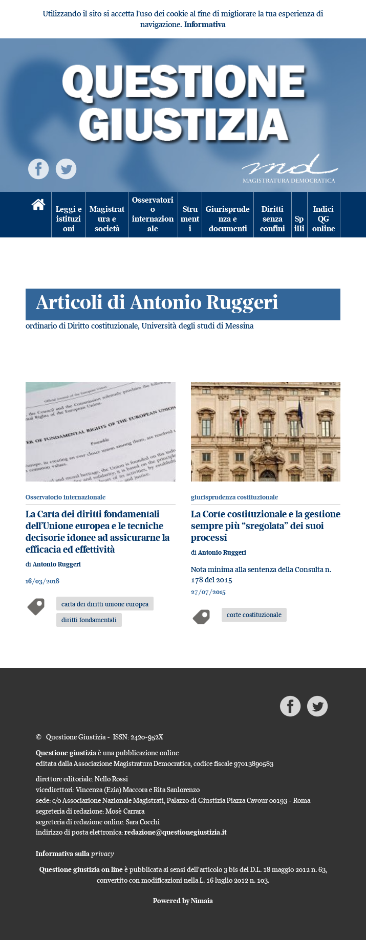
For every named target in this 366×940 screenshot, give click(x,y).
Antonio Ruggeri (57, 564)
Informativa (205, 24)
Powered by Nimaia (183, 900)
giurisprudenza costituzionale (234, 497)
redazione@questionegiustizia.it (175, 832)
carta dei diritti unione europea (104, 604)
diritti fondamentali (89, 620)
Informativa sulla (75, 853)
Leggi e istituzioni (69, 218)
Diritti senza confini (272, 218)
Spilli (299, 223)
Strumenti (190, 218)
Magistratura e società (107, 218)
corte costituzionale (254, 614)
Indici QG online (323, 218)
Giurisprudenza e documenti (228, 218)
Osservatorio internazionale (153, 214)
